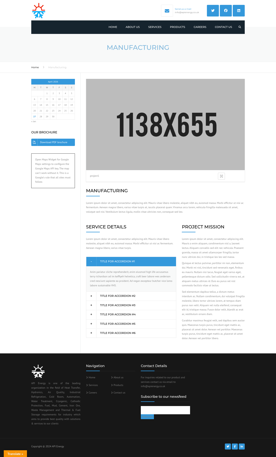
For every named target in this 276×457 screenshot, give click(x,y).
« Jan (33, 121)
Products (177, 27)
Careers (200, 27)
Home (113, 27)
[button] (131, 261)
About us (133, 27)
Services (154, 27)
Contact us (223, 27)
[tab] (131, 261)
